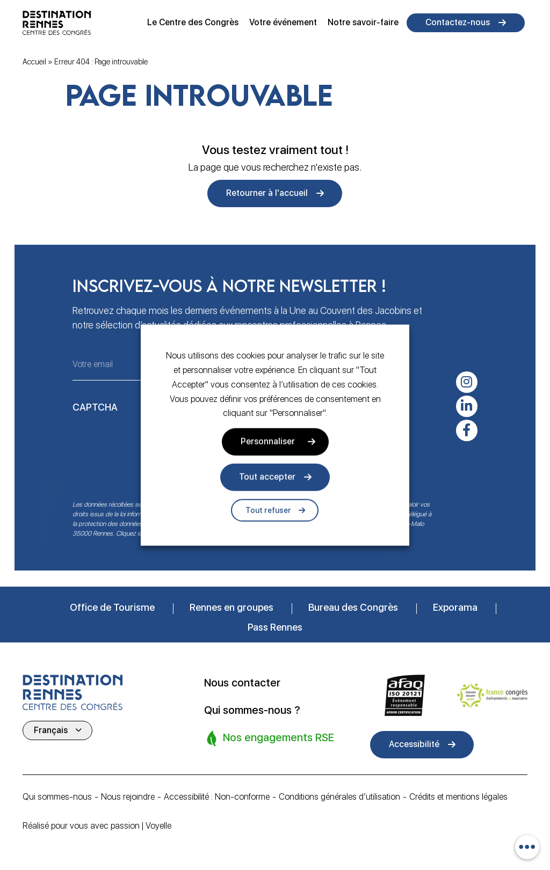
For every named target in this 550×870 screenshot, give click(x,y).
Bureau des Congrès (353, 607)
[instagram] (466, 382)
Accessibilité (414, 744)
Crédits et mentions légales (461, 797)
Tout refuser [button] (268, 510)
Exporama (455, 607)
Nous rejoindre (128, 797)
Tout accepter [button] (267, 477)
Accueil (34, 61)
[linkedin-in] (466, 406)
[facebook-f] (466, 430)
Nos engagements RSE (270, 736)
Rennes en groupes (231, 607)
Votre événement (283, 22)
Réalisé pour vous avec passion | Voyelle (97, 826)
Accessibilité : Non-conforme (217, 797)
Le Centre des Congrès (192, 22)
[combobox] (527, 847)
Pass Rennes (275, 627)
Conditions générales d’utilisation (340, 797)
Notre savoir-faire (363, 22)
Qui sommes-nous (57, 797)
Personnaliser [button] (268, 441)
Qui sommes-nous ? (252, 709)
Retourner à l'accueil (267, 193)
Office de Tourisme (112, 607)
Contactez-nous (457, 22)
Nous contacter (242, 682)
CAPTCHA (95, 407)
